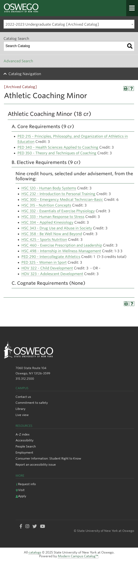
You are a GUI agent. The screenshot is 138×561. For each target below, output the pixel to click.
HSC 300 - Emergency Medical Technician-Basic (62, 199)
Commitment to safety (32, 403)
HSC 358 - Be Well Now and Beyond (51, 234)
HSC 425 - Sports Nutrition (44, 239)
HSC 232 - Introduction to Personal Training (58, 194)
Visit (20, 490)
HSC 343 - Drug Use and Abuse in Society (56, 228)
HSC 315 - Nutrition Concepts (46, 205)
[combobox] (69, 24)
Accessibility (24, 440)
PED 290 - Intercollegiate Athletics (50, 257)
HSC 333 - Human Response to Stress (52, 217)
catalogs (35, 552)
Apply (21, 496)
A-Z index (22, 434)
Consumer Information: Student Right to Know (48, 458)
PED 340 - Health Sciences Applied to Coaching (57, 147)
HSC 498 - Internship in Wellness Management (61, 251)
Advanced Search (18, 61)
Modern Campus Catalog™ (78, 556)
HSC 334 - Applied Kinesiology (47, 222)
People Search (26, 446)
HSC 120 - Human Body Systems (48, 188)
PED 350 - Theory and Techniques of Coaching (56, 153)
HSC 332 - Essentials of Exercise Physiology (58, 211)
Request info (26, 484)
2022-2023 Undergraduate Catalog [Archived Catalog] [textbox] (52, 24)
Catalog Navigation (24, 74)
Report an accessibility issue (36, 464)
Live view (22, 415)
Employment (24, 452)
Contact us (23, 397)
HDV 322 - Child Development (47, 268)
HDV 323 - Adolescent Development (52, 274)
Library (20, 409)
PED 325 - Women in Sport (44, 262)
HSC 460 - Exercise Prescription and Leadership (61, 245)
